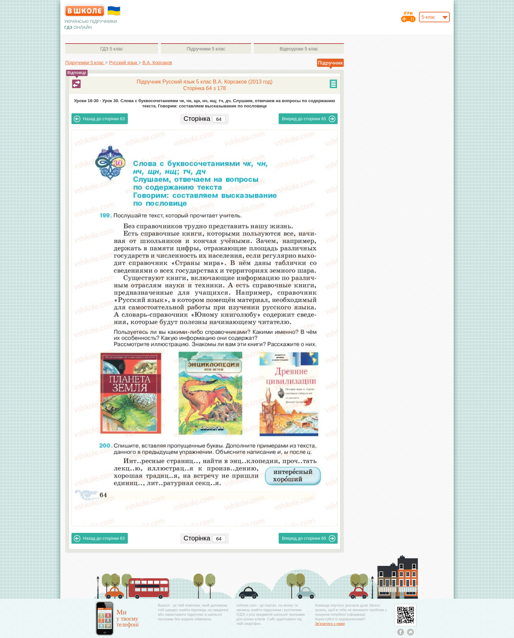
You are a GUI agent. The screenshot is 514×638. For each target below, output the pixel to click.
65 (308, 119)
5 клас (111, 48)
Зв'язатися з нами (330, 624)
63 (99, 119)
